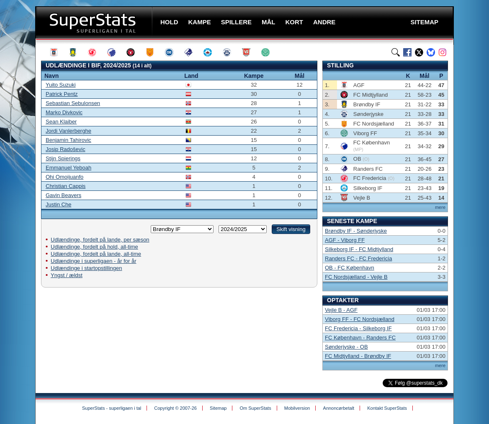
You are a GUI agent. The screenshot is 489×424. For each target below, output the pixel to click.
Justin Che (58, 204)
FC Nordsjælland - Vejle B (356, 277)
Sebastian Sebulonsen (73, 103)
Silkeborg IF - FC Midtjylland (359, 249)
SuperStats (95, 22)
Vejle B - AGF (341, 310)
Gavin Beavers (63, 195)
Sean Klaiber (61, 121)
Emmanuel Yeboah (68, 167)
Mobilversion (297, 408)
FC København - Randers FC (360, 337)
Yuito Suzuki (61, 85)
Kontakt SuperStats (387, 408)
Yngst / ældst (66, 275)
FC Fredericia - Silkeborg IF (358, 328)
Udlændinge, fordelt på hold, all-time (94, 247)
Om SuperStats (255, 408)
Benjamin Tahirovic (68, 140)
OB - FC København (349, 268)
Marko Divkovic (64, 112)
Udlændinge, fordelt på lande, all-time (96, 254)
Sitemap (218, 408)
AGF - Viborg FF (345, 240)
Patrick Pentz (62, 94)
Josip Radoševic (65, 149)
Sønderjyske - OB (346, 347)
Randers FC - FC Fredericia (358, 258)
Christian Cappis (65, 186)
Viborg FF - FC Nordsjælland (359, 319)
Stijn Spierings (63, 158)
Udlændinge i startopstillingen (86, 268)
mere (440, 207)
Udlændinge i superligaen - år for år (93, 261)
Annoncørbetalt (339, 408)
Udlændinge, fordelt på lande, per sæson (100, 239)
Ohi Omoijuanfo (64, 177)
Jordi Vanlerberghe (68, 131)
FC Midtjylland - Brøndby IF (358, 356)
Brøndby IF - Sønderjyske (356, 231)
